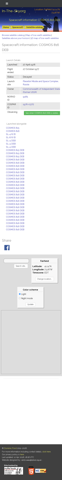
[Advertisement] (31, 342)
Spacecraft (17, 27)
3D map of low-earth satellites (45, 38)
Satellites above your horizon (16, 38)
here (22, 454)
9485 (25, 96)
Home (6, 27)
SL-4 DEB (11, 140)
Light (22, 294)
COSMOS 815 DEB (15, 150)
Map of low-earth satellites (38, 35)
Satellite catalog (34, 27)
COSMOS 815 (12, 128)
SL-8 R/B (11, 137)
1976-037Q (28, 104)
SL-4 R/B (11, 134)
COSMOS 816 (12, 131)
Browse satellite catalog (13, 35)
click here (46, 452)
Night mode (26, 298)
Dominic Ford (10, 448)
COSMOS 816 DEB (15, 159)
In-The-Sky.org (14, 11)
